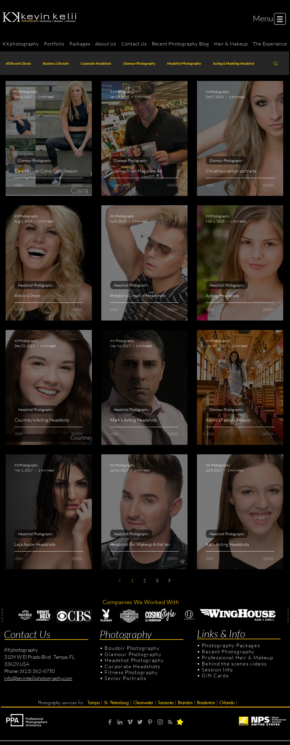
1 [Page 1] (132, 580)
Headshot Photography (184, 63)
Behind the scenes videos (234, 664)
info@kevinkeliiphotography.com (38, 678)
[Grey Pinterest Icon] (150, 722)
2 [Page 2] (144, 580)
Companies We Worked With (141, 602)
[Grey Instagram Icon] (160, 722)
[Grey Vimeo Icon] (129, 722)
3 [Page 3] (157, 580)
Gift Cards (215, 675)
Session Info (217, 669)
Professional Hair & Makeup (237, 657)
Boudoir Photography (133, 648)
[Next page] (169, 580)
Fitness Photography (130, 672)
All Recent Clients (18, 63)
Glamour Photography (139, 63)
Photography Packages (231, 645)
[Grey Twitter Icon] (140, 722)
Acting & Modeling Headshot (233, 63)
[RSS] (170, 722)
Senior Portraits (125, 678)
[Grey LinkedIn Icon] (119, 722)
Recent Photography (228, 651)
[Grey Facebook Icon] (109, 722)
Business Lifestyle (56, 63)
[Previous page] (119, 580)
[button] (263, 18)
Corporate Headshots (96, 63)
